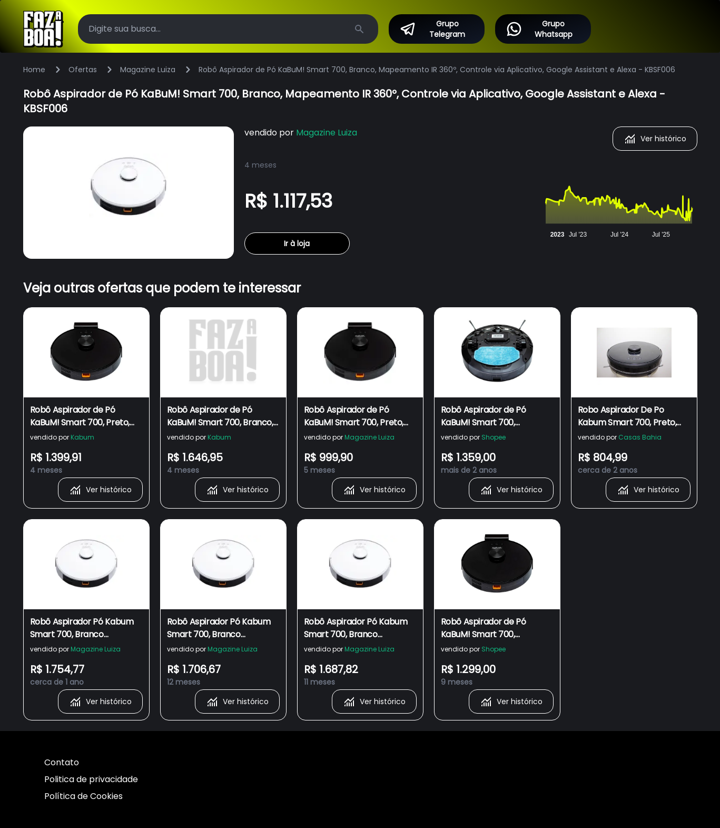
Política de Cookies (83, 796)
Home (34, 69)
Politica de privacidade (91, 779)
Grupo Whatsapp (539, 29)
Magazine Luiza (147, 69)
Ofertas (82, 69)
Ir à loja (297, 243)
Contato (61, 762)
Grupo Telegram (432, 29)
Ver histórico (655, 138)
